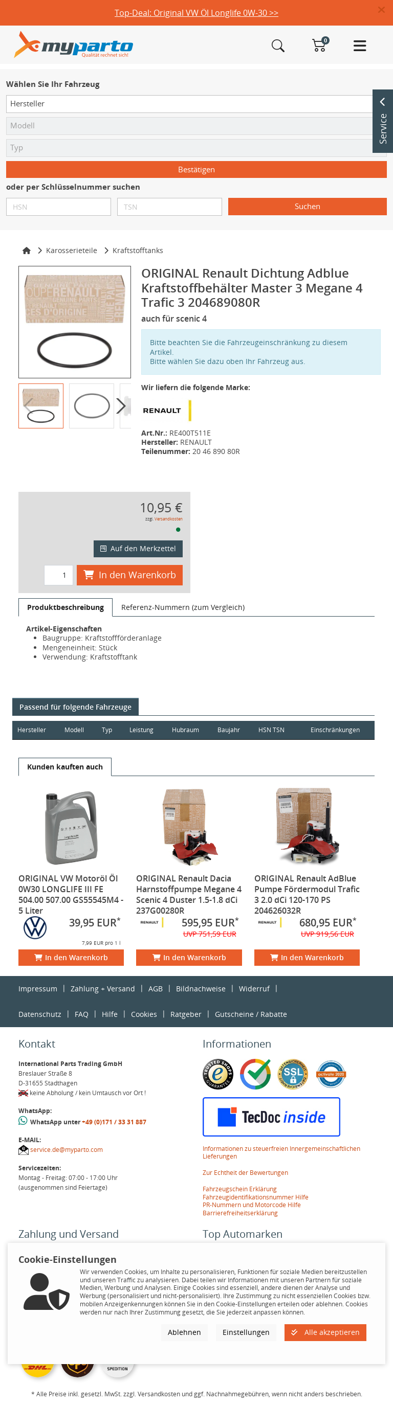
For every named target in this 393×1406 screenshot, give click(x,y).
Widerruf (254, 988)
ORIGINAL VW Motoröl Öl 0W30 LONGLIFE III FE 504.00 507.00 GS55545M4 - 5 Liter (70, 894)
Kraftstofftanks (138, 250)
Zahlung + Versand (103, 988)
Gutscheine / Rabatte (251, 1014)
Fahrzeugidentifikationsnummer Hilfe (256, 1197)
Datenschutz (39, 1014)
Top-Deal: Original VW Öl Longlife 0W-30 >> (196, 12)
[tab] (65, 607)
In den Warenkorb (129, 575)
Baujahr (232, 729)
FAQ (82, 1014)
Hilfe (110, 1014)
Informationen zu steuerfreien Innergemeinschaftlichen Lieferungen (281, 1152)
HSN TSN (275, 729)
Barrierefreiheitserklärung (240, 1213)
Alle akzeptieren (325, 1332)
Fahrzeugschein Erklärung (240, 1189)
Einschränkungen (334, 729)
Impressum (37, 988)
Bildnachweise (201, 988)
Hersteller (31, 729)
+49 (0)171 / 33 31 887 (114, 1122)
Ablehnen (184, 1332)
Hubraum (187, 729)
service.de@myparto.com (66, 1149)
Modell (75, 729)
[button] (385, 10)
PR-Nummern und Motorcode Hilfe (252, 1204)
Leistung (143, 729)
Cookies (144, 1014)
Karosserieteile (71, 250)
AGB (155, 988)
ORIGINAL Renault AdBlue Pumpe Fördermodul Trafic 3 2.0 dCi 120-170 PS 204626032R (307, 894)
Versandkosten (169, 518)
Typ (108, 729)
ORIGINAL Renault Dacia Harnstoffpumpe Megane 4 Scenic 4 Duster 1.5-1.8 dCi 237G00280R (189, 894)
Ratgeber (186, 1014)
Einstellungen (246, 1332)
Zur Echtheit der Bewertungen (245, 1172)
